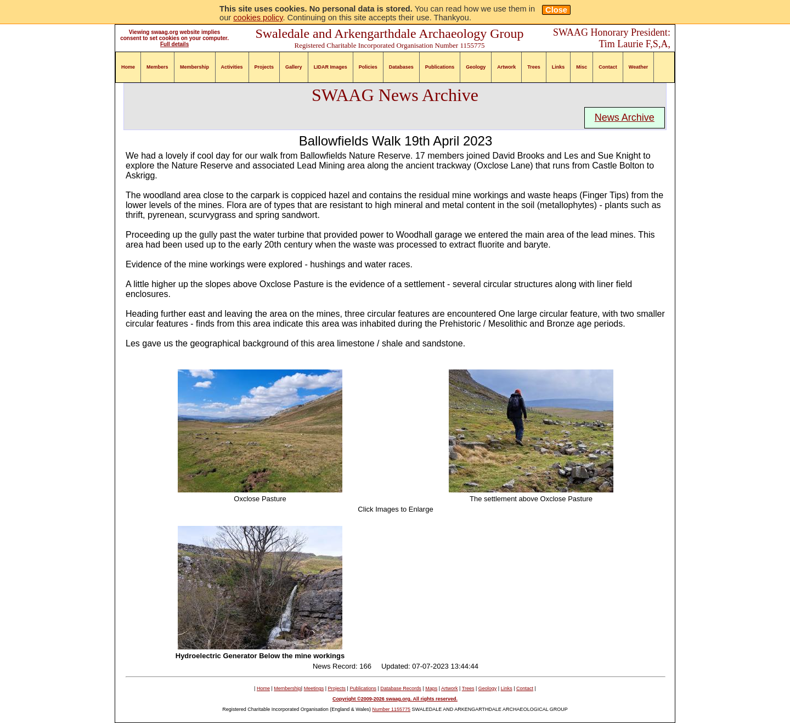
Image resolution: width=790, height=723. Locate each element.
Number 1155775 (392, 709)
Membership (194, 67)
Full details (174, 44)
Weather (638, 67)
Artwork (506, 67)
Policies (368, 67)
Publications (440, 67)
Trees (533, 67)
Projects (264, 67)
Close (556, 9)
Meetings (314, 688)
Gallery (293, 67)
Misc (581, 67)
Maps (431, 688)
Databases (401, 67)
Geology (476, 67)
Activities (232, 67)
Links (558, 67)
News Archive (624, 117)
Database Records (400, 688)
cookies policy (258, 17)
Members (157, 67)
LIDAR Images (330, 67)
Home (128, 67)
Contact (608, 67)
